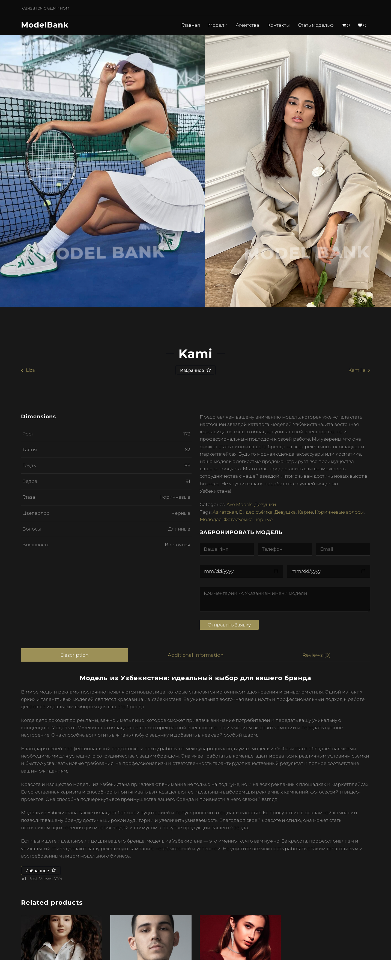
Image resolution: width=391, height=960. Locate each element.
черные (264, 519)
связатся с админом (44, 8)
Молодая (211, 519)
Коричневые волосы (339, 512)
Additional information (196, 655)
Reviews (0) (317, 655)
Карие (305, 512)
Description (74, 655)
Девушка (285, 512)
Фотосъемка (238, 519)
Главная (190, 25)
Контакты (278, 25)
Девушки (265, 504)
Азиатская (225, 512)
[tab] (74, 655)
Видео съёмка (256, 512)
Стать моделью (316, 25)
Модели (218, 25)
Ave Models (239, 504)
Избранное (192, 370)
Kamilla (356, 370)
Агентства (247, 25)
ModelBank (44, 25)
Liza (30, 370)
